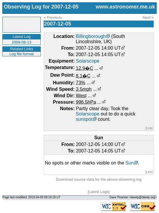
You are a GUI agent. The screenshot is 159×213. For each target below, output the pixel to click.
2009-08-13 (22, 42)
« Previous (53, 17)
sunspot (84, 119)
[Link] (149, 128)
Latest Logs (99, 191)
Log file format (21, 54)
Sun (129, 162)
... (96, 68)
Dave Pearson (118, 197)
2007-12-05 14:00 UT (98, 48)
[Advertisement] (20, 74)
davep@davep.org (143, 197)
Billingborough (91, 36)
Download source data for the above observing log (99, 179)
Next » (148, 17)
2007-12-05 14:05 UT (98, 54)
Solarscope (87, 60)
